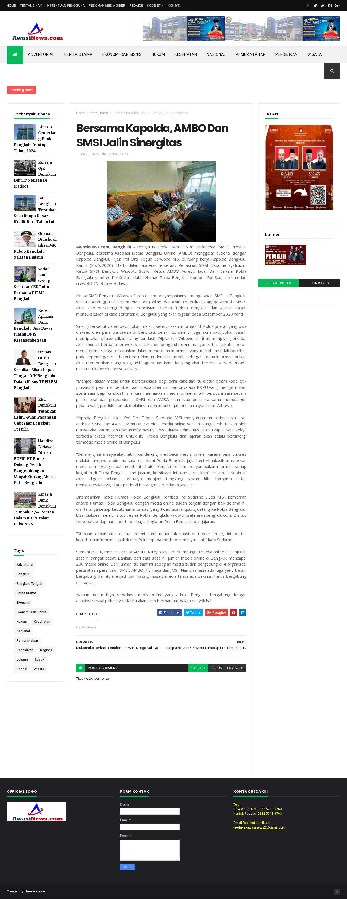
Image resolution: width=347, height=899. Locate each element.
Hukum (158, 54)
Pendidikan (286, 54)
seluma (22, 660)
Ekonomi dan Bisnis (122, 54)
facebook (235, 668)
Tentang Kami (31, 5)
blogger (197, 668)
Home (11, 5)
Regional (46, 650)
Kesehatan (186, 54)
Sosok (39, 660)
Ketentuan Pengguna (66, 5)
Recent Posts (278, 283)
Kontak (174, 5)
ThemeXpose (34, 891)
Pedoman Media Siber (107, 5)
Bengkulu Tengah (29, 584)
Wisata (314, 54)
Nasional (216, 54)
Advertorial (41, 54)
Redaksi (136, 5)
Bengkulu (23, 574)
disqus (216, 668)
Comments (319, 283)
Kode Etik (155, 5)
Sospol (22, 669)
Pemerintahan (251, 54)
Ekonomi (23, 603)
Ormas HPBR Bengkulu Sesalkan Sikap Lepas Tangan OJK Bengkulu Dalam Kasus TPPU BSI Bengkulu (35, 370)
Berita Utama (78, 54)
